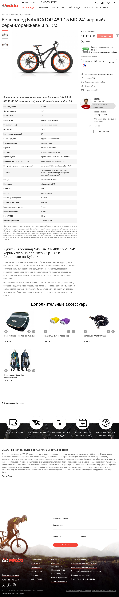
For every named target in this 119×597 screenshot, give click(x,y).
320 (14, 341)
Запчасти (88, 7)
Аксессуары (102, 7)
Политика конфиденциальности (78, 591)
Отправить (65, 545)
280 (54, 341)
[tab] (5, 34)
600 (93, 341)
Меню (25, 2)
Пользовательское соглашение (104, 591)
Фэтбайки (27, 14)
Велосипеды (27, 7)
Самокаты (43, 7)
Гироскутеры (57, 7)
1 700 (15, 380)
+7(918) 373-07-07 (48, 2)
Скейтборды (74, 7)
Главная (5, 14)
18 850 (112, 63)
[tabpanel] (45, 55)
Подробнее (7, 476)
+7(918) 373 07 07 (101, 115)
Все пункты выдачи (10, 575)
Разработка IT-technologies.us (13, 593)
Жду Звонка (104, 131)
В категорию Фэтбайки (13, 403)
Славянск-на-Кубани (108, 52)
